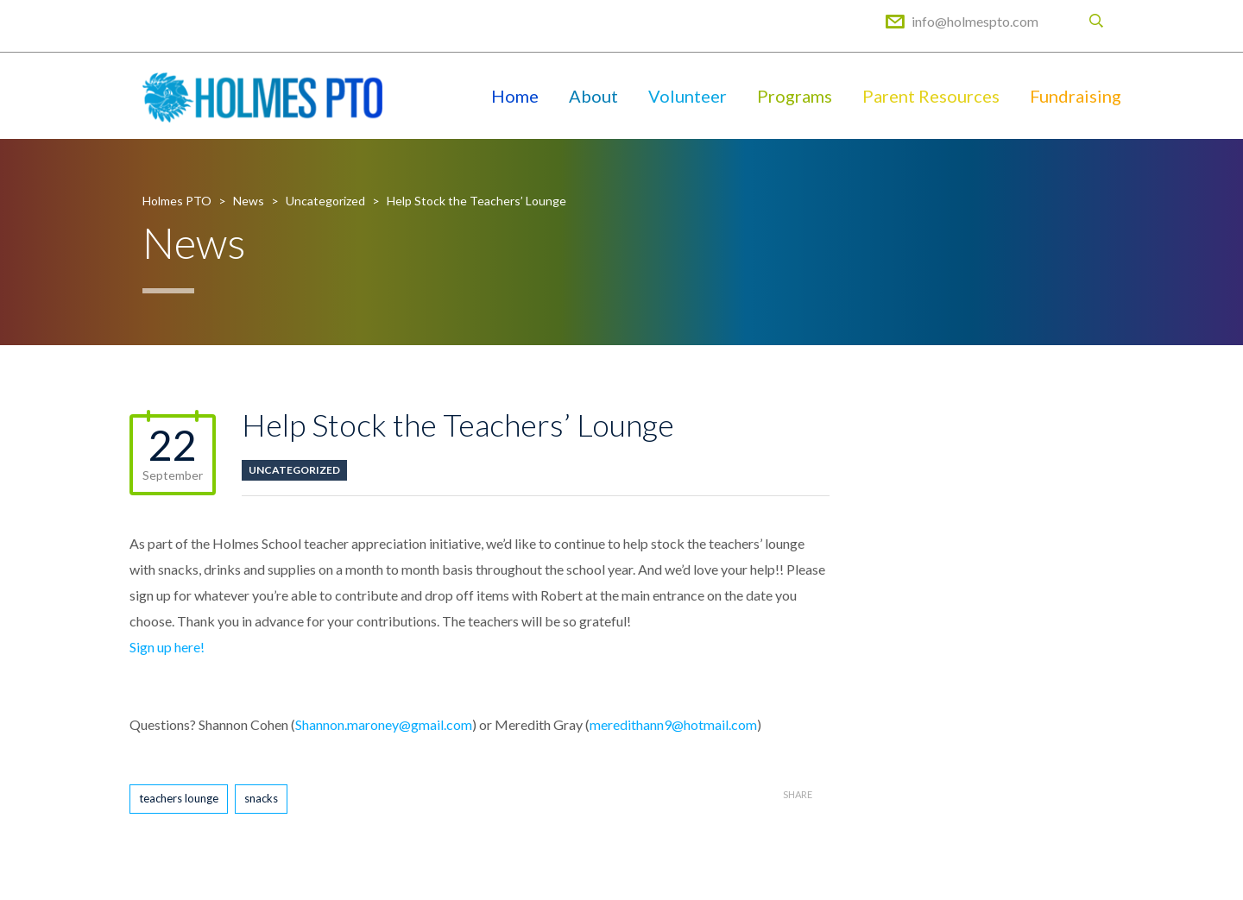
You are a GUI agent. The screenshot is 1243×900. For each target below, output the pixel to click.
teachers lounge (178, 798)
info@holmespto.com (975, 21)
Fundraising (1075, 95)
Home (515, 95)
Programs (794, 95)
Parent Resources (931, 95)
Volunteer (687, 95)
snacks (261, 798)
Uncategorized (294, 469)
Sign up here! (169, 647)
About (593, 95)
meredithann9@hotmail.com (673, 724)
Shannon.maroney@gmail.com (383, 724)
